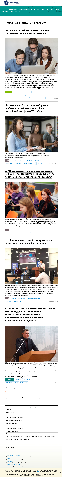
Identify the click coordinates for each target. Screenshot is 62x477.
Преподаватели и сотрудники (14, 420)
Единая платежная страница (13, 444)
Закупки (8, 426)
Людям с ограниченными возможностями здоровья (19, 442)
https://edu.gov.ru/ (11, 458)
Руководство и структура (12, 415)
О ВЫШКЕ (9, 409)
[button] (27, 407)
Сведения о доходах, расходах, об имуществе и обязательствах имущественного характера (30, 436)
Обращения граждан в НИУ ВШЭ (14, 428)
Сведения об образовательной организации (17, 439)
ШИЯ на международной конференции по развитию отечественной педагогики (28, 241)
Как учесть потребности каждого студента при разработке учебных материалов (29, 31)
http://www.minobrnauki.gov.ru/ (14, 455)
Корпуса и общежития (12, 423)
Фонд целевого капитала (12, 431)
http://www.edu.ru (10, 461)
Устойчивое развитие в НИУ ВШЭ (15, 417)
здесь (38, 471)
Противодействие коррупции (14, 434)
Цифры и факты (10, 412)
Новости (17, 11)
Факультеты (50, 9)
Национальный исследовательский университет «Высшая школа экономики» (23, 9)
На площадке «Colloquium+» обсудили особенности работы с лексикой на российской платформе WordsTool (26, 108)
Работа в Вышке (10, 447)
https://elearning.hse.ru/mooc (13, 464)
